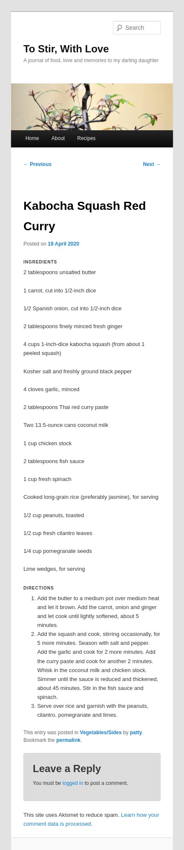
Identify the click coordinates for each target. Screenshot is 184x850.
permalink (68, 740)
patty (136, 733)
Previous (37, 164)
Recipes (86, 138)
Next (152, 164)
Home (32, 138)
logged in (73, 783)
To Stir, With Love (66, 48)
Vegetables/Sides (101, 733)
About (58, 138)
